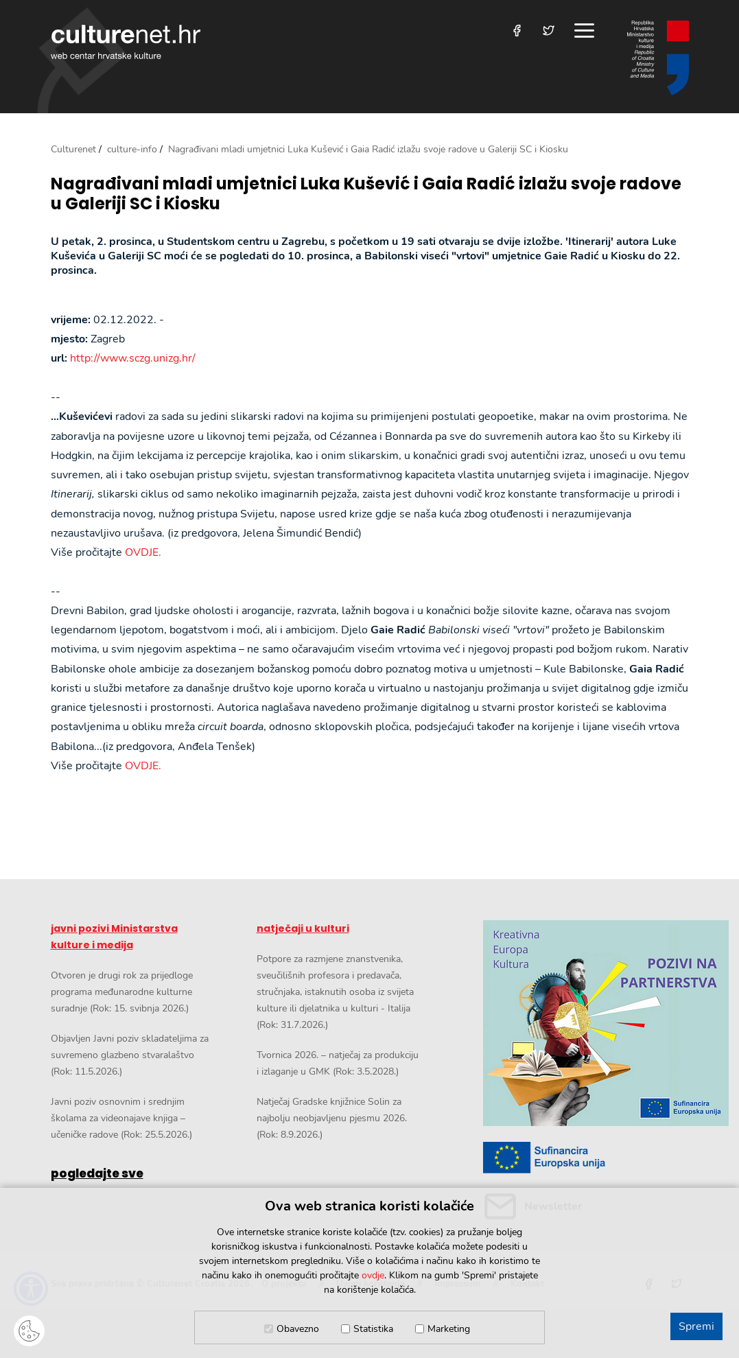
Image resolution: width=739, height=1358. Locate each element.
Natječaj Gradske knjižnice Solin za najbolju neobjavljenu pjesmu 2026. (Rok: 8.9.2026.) (332, 1118)
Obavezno (298, 1328)
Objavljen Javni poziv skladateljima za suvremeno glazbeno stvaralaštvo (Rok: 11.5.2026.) (130, 1055)
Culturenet (73, 149)
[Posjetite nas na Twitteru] (548, 30)
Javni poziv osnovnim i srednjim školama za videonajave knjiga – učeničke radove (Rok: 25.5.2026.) (121, 1118)
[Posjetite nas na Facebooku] (517, 30)
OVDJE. (143, 552)
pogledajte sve (97, 1173)
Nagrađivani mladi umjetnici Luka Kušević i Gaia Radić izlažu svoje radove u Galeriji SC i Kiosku (366, 194)
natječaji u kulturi (303, 928)
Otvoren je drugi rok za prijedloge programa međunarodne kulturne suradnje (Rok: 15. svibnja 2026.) (122, 992)
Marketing (448, 1328)
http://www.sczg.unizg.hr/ (133, 358)
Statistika (373, 1328)
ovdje (373, 1275)
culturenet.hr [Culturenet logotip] (125, 42)
